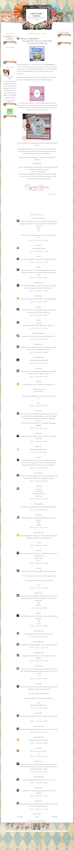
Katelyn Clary (37, 532)
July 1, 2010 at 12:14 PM (39, 262)
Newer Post (19, 817)
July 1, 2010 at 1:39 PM (38, 302)
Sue (37, 320)
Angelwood (37, 761)
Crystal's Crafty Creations (36, 14)
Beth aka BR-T (37, 642)
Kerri (37, 307)
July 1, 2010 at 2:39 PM (38, 328)
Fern (37, 457)
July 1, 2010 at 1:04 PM (38, 278)
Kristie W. (37, 801)
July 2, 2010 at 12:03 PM (39, 563)
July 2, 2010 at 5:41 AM (38, 527)
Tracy (37, 550)
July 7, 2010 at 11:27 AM (39, 809)
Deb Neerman (37, 283)
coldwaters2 (37, 593)
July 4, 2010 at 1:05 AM (38, 721)
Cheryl (37, 684)
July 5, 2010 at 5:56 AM (38, 772)
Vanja (37, 433)
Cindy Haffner (37, 357)
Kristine (37, 788)
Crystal (11, 76)
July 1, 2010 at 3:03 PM (38, 352)
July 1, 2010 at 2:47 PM (38, 339)
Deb (37, 267)
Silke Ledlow (37, 344)
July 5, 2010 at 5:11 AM (38, 756)
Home (37, 817)
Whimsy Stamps (22, 151)
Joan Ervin (37, 473)
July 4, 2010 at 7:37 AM (38, 732)
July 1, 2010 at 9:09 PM (38, 452)
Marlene (37, 446)
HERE (55, 69)
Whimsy (19, 67)
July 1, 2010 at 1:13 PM (38, 291)
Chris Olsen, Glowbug (37, 218)
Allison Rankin (37, 737)
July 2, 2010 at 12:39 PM (39, 588)
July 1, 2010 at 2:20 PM (38, 315)
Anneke (37, 486)
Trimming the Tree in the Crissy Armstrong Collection (30, 105)
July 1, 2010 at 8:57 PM (38, 428)
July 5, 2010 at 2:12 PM (38, 796)
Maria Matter (37, 653)
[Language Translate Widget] (10, 36)
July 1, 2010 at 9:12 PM (38, 468)
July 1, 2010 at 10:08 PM (39, 481)
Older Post (54, 817)
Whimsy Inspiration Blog (28, 77)
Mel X (37, 568)
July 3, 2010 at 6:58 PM (38, 708)
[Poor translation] (38, 829)
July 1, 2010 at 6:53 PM (38, 376)
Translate (10, 40)
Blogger (67, 32)
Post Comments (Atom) (40, 821)
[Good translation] (34, 829)
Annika (37, 515)
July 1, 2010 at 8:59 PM (38, 441)
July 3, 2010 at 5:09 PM (38, 679)
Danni (37, 245)
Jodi (37, 613)
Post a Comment (37, 814)
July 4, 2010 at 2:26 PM (38, 743)
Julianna (37, 296)
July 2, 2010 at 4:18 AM (38, 499)
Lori (37, 256)
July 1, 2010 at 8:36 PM (38, 406)
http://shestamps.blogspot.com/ (39, 705)
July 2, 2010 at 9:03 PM (38, 637)
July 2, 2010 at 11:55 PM (39, 648)
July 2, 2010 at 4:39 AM (38, 510)
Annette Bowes (37, 726)
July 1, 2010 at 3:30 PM (38, 363)
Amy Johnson (37, 631)
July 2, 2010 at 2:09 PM (38, 608)
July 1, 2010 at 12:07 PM (39, 240)
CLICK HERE (47, 41)
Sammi (37, 748)
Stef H (37, 381)
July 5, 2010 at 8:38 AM (38, 783)
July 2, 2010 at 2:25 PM (38, 626)
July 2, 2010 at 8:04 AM (38, 545)
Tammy (37, 368)
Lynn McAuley (37, 777)
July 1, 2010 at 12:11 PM (39, 251)
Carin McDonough (37, 333)
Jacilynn (37, 713)
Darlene (37, 411)
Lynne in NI (37, 666)
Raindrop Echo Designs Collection (42, 107)
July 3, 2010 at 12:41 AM (39, 661)
